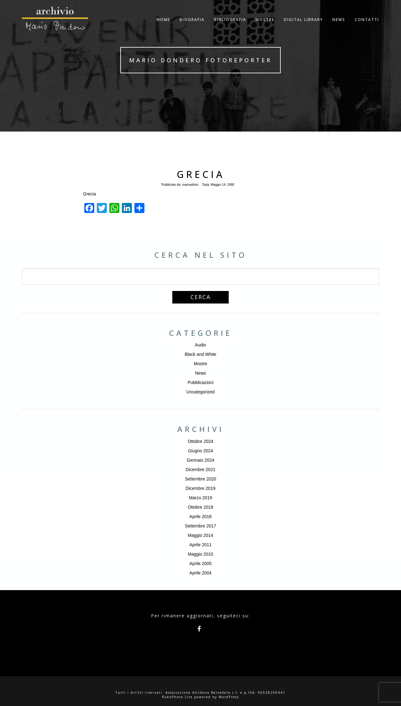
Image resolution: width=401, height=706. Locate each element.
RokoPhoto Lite (177, 697)
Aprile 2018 (201, 516)
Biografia (192, 26)
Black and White (200, 354)
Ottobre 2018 (200, 507)
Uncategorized (200, 391)
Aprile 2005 (201, 563)
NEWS (338, 26)
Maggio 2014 (200, 535)
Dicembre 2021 (201, 469)
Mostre (265, 26)
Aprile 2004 (201, 572)
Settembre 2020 (200, 478)
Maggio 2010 (200, 554)
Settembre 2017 (200, 525)
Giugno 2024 (200, 450)
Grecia (201, 174)
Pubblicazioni (201, 382)
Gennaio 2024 (200, 460)
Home (163, 26)
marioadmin (190, 184)
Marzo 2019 (200, 497)
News (200, 373)
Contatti (367, 26)
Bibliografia (230, 26)
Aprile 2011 (201, 544)
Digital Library (303, 26)
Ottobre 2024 (200, 441)
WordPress (229, 697)
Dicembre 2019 (201, 488)
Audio (200, 344)
